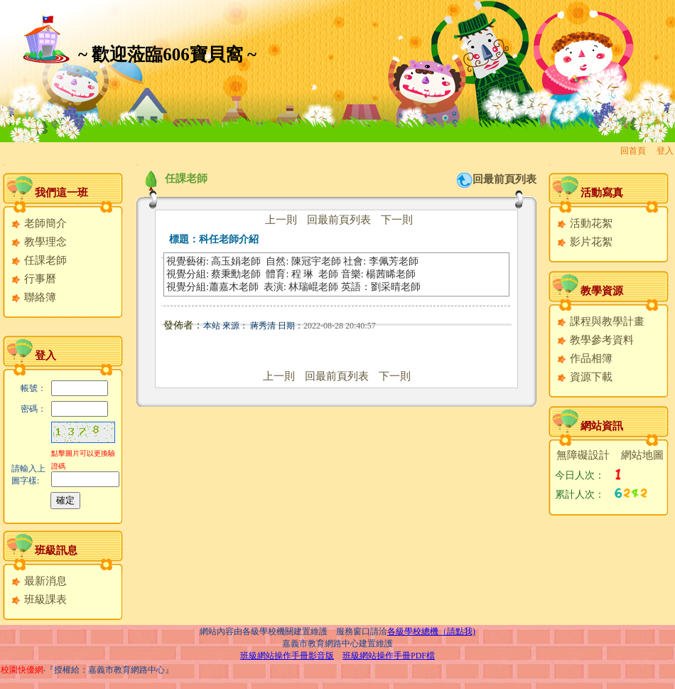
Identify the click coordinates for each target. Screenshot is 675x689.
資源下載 (584, 377)
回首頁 (633, 151)
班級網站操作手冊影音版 (287, 656)
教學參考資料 (595, 340)
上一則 (281, 219)
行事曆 (33, 278)
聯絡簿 (33, 297)
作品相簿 (584, 358)
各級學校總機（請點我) (431, 631)
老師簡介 (39, 223)
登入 (665, 151)
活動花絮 (584, 223)
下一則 (397, 219)
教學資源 (601, 291)
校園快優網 (22, 670)
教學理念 (39, 241)
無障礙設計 (583, 455)
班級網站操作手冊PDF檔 (388, 656)
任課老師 (39, 260)
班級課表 (39, 599)
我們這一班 (61, 192)
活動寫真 (601, 192)
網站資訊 (601, 426)
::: (4, 164)
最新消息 (39, 581)
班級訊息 (56, 550)
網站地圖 (642, 455)
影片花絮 (584, 241)
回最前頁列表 (504, 179)
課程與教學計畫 (600, 321)
